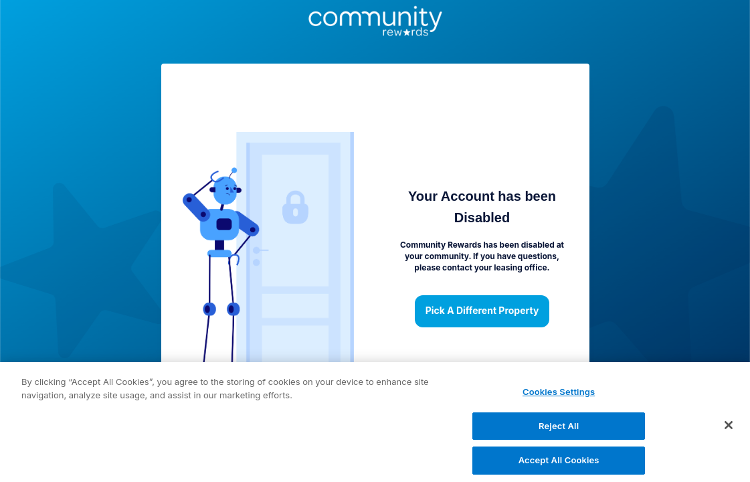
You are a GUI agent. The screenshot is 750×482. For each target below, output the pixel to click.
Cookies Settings (559, 397)
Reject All (559, 431)
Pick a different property (482, 311)
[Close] (728, 431)
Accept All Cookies (559, 466)
